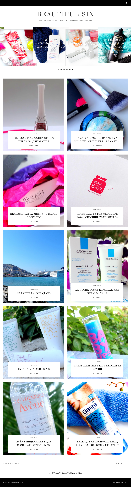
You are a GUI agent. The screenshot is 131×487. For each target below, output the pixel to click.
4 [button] (67, 70)
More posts (122, 463)
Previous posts (11, 463)
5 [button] (70, 70)
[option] (18, 47)
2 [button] (61, 70)
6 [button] (73, 70)
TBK (125, 483)
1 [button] (58, 70)
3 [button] (64, 70)
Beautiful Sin (65, 15)
